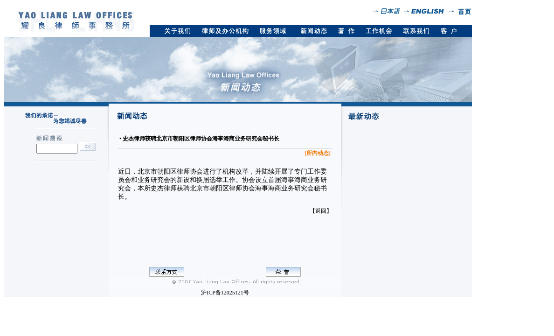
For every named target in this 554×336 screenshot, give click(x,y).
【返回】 (321, 211)
